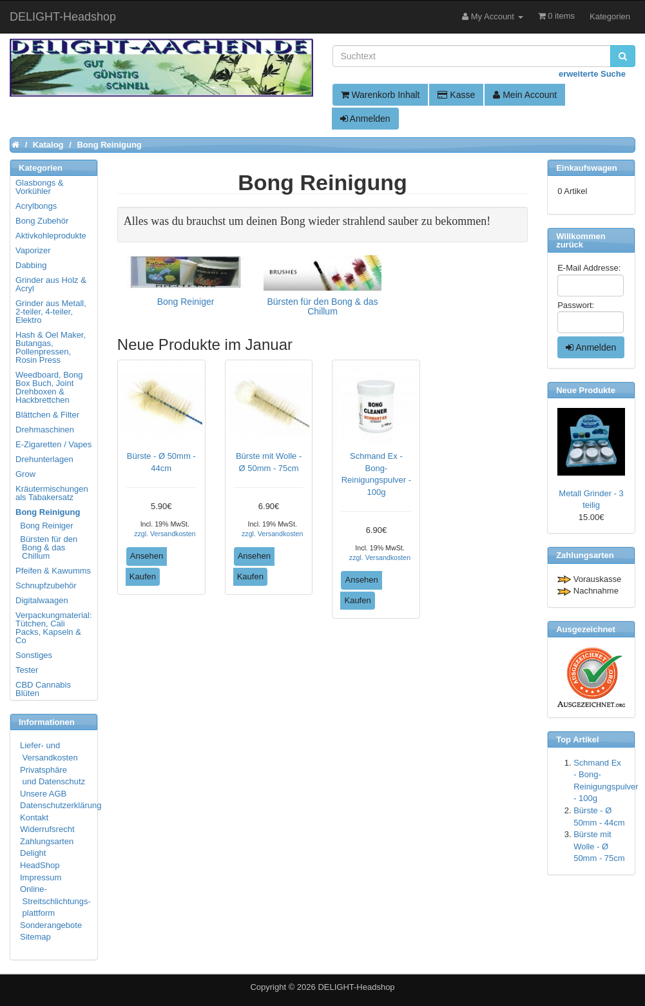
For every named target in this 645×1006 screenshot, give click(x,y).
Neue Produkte (585, 390)
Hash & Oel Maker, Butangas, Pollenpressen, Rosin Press (50, 347)
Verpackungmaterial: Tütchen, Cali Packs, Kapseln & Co (53, 627)
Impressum (40, 877)
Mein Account (525, 95)
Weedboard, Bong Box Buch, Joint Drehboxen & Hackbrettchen (49, 387)
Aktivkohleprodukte (50, 235)
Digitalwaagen (41, 600)
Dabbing (30, 265)
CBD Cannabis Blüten (43, 689)
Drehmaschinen (44, 429)
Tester (26, 670)
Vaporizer (33, 250)
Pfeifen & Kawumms (53, 571)
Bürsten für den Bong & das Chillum (47, 547)
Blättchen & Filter (47, 415)
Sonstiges (33, 655)
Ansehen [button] (146, 556)
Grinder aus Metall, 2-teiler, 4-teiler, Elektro (50, 311)
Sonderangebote (51, 925)
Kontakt (34, 817)
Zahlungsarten (46, 841)
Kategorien (610, 16)
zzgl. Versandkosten (164, 533)
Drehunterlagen (44, 459)
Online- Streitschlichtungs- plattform (55, 901)
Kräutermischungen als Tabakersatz (51, 493)
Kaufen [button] (143, 576)
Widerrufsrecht (47, 829)
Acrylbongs (36, 206)
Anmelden (365, 118)
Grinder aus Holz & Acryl (50, 284)
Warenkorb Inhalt (380, 95)
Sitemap (35, 937)
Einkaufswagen (586, 168)
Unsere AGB (43, 793)
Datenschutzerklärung (60, 805)
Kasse (456, 95)
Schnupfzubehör (46, 585)
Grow (25, 474)
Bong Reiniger (45, 525)
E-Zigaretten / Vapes (53, 444)
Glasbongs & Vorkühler (39, 187)
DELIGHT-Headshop (356, 987)
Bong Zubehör (41, 221)
